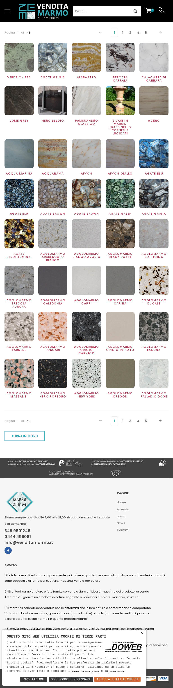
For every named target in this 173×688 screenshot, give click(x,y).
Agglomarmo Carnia (120, 302)
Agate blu (154, 173)
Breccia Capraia (120, 79)
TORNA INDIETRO (24, 436)
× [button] (142, 633)
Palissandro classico (86, 122)
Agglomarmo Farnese (19, 348)
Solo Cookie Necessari (71, 679)
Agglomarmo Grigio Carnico (86, 350)
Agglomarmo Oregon (120, 395)
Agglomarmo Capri (86, 302)
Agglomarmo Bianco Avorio (86, 255)
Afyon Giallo (120, 173)
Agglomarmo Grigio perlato (120, 348)
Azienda (123, 509)
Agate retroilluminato (20, 255)
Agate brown (52, 213)
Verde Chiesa (19, 77)
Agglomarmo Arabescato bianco (52, 257)
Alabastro (86, 77)
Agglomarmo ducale (153, 302)
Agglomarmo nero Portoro (52, 395)
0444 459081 (18, 537)
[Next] (159, 32)
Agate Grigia (154, 213)
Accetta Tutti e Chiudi (117, 679)
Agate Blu (19, 213)
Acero (154, 120)
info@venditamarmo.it (29, 542)
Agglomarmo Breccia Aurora (19, 303)
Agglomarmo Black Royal (120, 255)
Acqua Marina (19, 173)
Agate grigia (53, 77)
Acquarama (53, 173)
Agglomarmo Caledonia (52, 302)
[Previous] (101, 32)
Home (121, 502)
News (121, 523)
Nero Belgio (53, 120)
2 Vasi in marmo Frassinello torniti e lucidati (120, 127)
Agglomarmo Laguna (153, 348)
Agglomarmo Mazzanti (19, 395)
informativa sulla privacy (85, 671)
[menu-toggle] (7, 11)
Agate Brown (86, 213)
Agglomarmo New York (86, 395)
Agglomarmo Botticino (153, 255)
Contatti (122, 530)
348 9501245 (17, 531)
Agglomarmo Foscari (52, 348)
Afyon (86, 173)
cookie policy (117, 671)
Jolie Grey (19, 120)
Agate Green (120, 213)
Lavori (121, 516)
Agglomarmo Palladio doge (154, 395)
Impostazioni (33, 679)
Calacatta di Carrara (153, 79)
